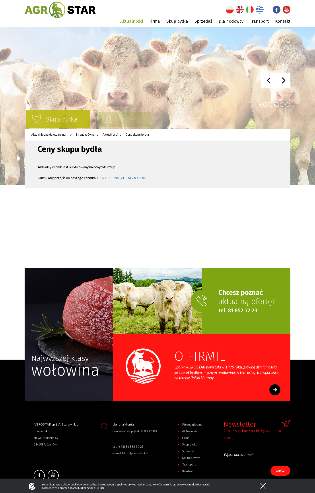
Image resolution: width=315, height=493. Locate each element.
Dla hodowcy (231, 21)
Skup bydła (177, 21)
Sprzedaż (203, 21)
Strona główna (85, 134)
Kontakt (282, 21)
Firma (154, 21)
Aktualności (131, 21)
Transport (259, 21)
